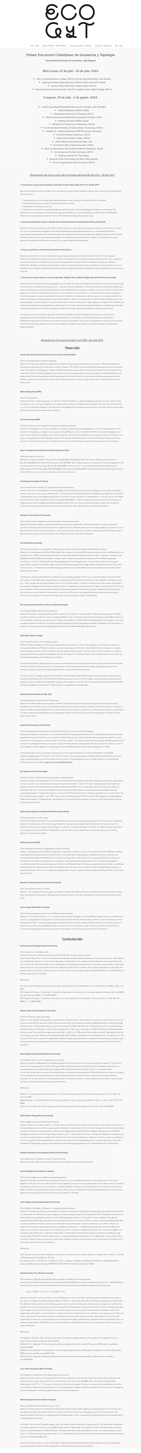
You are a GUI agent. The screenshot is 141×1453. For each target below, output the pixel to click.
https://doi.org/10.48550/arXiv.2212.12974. (52, 1264)
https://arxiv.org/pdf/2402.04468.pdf (58, 762)
